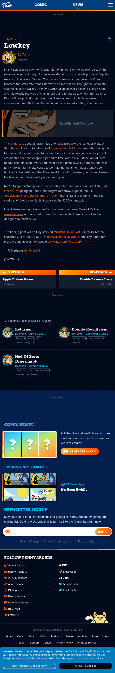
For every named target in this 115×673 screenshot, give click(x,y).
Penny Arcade (14, 596)
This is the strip (14, 143)
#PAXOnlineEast (69, 232)
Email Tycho (68, 590)
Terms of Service (87, 643)
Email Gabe (68, 572)
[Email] (49, 531)
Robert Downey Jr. (24, 342)
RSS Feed (12, 609)
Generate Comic (79, 451)
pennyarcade (14, 584)
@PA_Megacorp (15, 578)
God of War (21, 370)
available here (13, 214)
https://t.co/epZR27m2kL (63, 237)
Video (43, 636)
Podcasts (56, 636)
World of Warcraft (96, 338)
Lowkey (17, 45)
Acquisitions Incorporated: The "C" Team (31, 195)
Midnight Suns (79, 338)
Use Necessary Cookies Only (29, 666)
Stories (70, 636)
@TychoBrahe (69, 584)
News (32, 636)
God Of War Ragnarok (39, 370)
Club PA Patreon (16, 602)
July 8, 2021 (32, 250)
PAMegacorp (13, 590)
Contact (47, 643)
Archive (82, 636)
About (105, 636)
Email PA (11, 615)
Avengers (20, 338)
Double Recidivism (89, 330)
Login (22, 643)
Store (94, 636)
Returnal (23, 330)
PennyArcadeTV (15, 572)
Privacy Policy (86, 541)
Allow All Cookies (85, 666)
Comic (21, 636)
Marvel (23, 60)
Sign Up (34, 643)
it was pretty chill (62, 148)
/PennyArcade (14, 565)
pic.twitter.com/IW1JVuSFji (65, 241)
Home (9, 636)
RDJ (38, 338)
